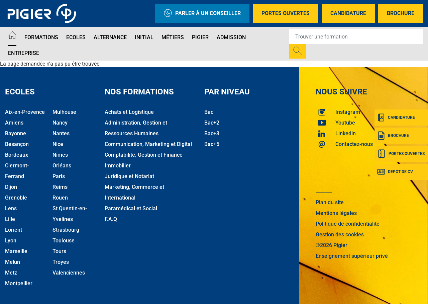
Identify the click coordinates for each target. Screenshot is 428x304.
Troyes (60, 262)
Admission (231, 37)
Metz (11, 273)
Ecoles (76, 37)
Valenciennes (68, 273)
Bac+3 (211, 133)
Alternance (110, 37)
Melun (12, 262)
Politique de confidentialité (348, 224)
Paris (58, 176)
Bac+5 (211, 144)
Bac (208, 112)
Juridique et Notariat (129, 176)
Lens (11, 208)
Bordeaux (16, 155)
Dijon (11, 187)
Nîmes (60, 155)
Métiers (173, 37)
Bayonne (15, 133)
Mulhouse (64, 112)
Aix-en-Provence (25, 112)
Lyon (10, 240)
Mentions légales (336, 213)
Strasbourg (65, 230)
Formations (41, 37)
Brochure (400, 13)
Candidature (348, 13)
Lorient (13, 230)
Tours (59, 251)
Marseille (16, 251)
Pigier (200, 37)
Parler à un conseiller (202, 13)
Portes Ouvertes (285, 13)
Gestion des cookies (340, 234)
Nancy (60, 123)
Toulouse (63, 240)
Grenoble (16, 198)
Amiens (14, 123)
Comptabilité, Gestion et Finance (144, 155)
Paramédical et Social (131, 208)
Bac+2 (211, 123)
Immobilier (118, 165)
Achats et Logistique (129, 112)
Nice (57, 144)
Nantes (61, 133)
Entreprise (23, 53)
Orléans (61, 165)
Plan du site (330, 202)
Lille (10, 219)
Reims (60, 187)
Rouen (60, 198)
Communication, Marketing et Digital (148, 144)
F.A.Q (111, 219)
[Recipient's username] (356, 36)
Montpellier (18, 283)
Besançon (17, 144)
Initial (144, 37)
